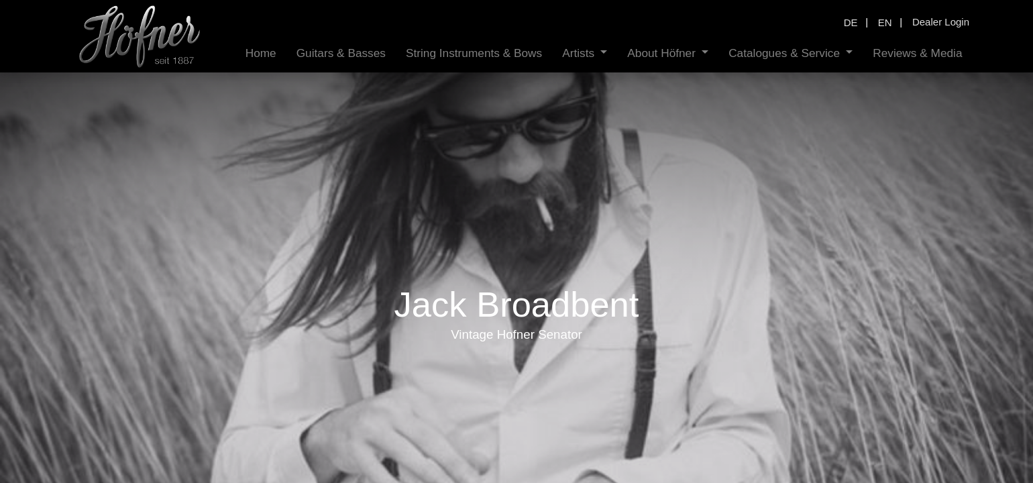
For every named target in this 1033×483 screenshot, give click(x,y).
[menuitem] (260, 53)
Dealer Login (940, 22)
